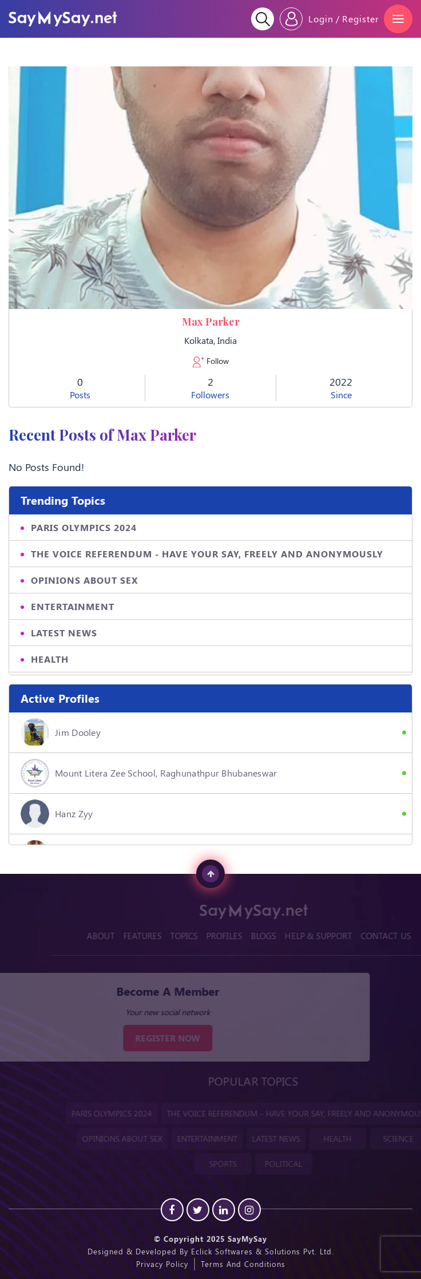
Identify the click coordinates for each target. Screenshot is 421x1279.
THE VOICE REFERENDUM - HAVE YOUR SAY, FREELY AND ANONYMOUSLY (207, 554)
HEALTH (50, 659)
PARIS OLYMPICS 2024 (84, 527)
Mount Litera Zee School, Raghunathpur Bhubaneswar (149, 773)
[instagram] (249, 1209)
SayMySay (247, 1239)
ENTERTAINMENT (72, 606)
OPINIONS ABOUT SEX (84, 580)
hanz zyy (57, 813)
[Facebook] (172, 1209)
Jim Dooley (61, 732)
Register (360, 19)
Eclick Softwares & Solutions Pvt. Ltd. (262, 1251)
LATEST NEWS (64, 633)
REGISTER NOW (158, 1038)
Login (320, 19)
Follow (211, 361)
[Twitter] (197, 1209)
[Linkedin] (223, 1209)
